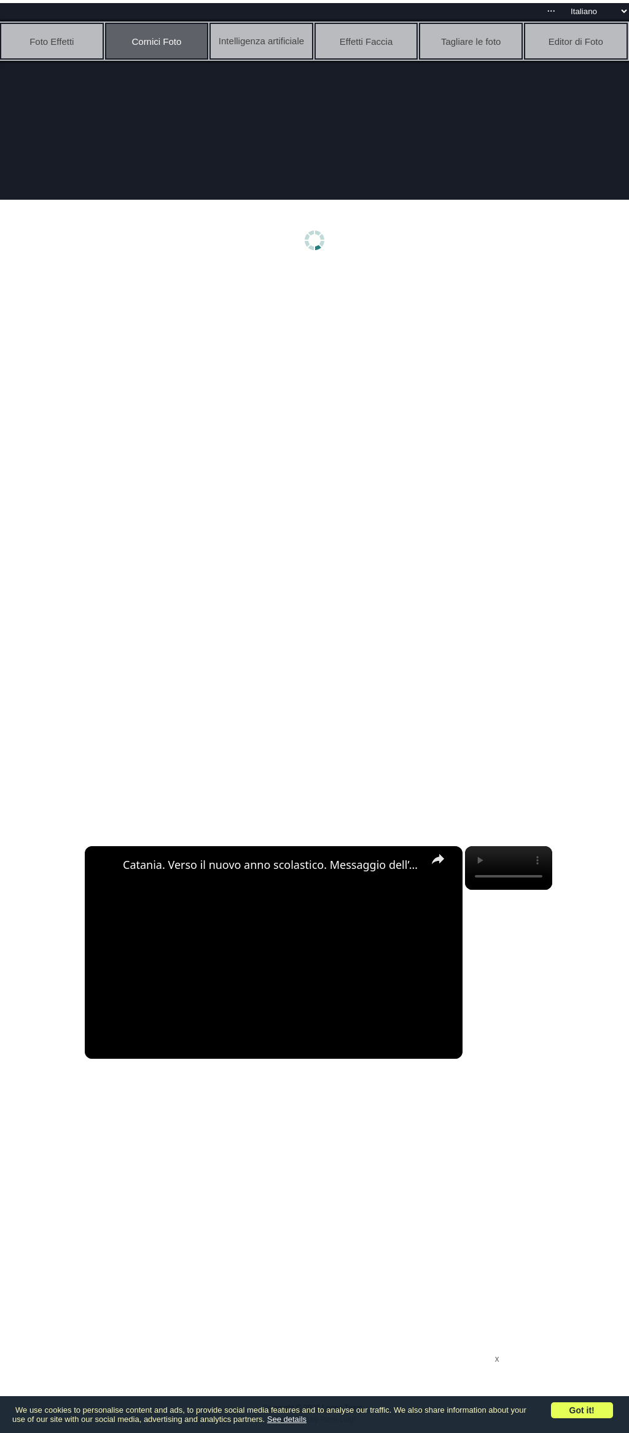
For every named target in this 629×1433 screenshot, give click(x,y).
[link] (104, 866)
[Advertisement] (317, 367)
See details (287, 1419)
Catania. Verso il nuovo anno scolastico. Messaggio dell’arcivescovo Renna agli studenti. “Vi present (272, 864)
